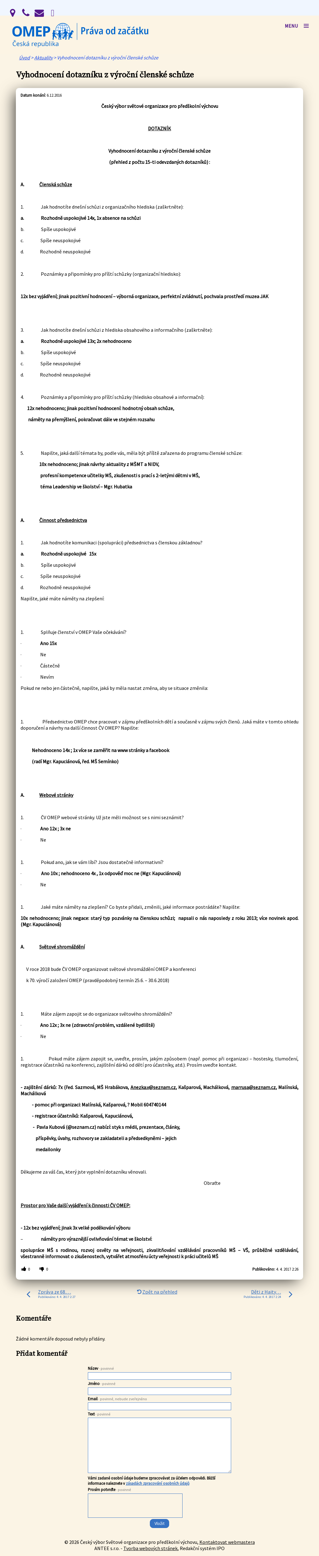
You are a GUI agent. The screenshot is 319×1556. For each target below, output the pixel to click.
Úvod (24, 57)
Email (117, 1398)
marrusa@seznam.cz (253, 1087)
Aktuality (43, 57)
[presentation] (134, 1518)
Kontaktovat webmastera (227, 1542)
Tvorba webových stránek (150, 1548)
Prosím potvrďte (109, 1489)
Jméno (102, 1383)
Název (101, 1368)
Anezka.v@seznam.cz (153, 1087)
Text (99, 1414)
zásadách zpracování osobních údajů (157, 1483)
